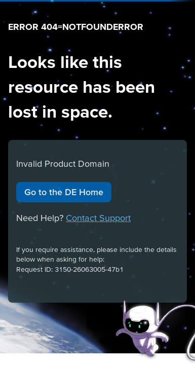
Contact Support (98, 217)
